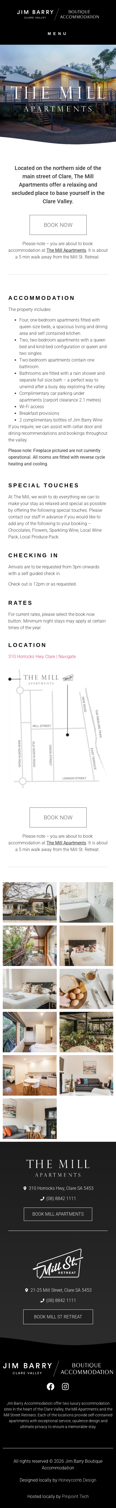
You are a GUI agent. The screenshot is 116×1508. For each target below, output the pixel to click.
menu (58, 33)
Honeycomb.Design (77, 1480)
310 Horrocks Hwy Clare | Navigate (42, 656)
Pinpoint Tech (75, 1496)
